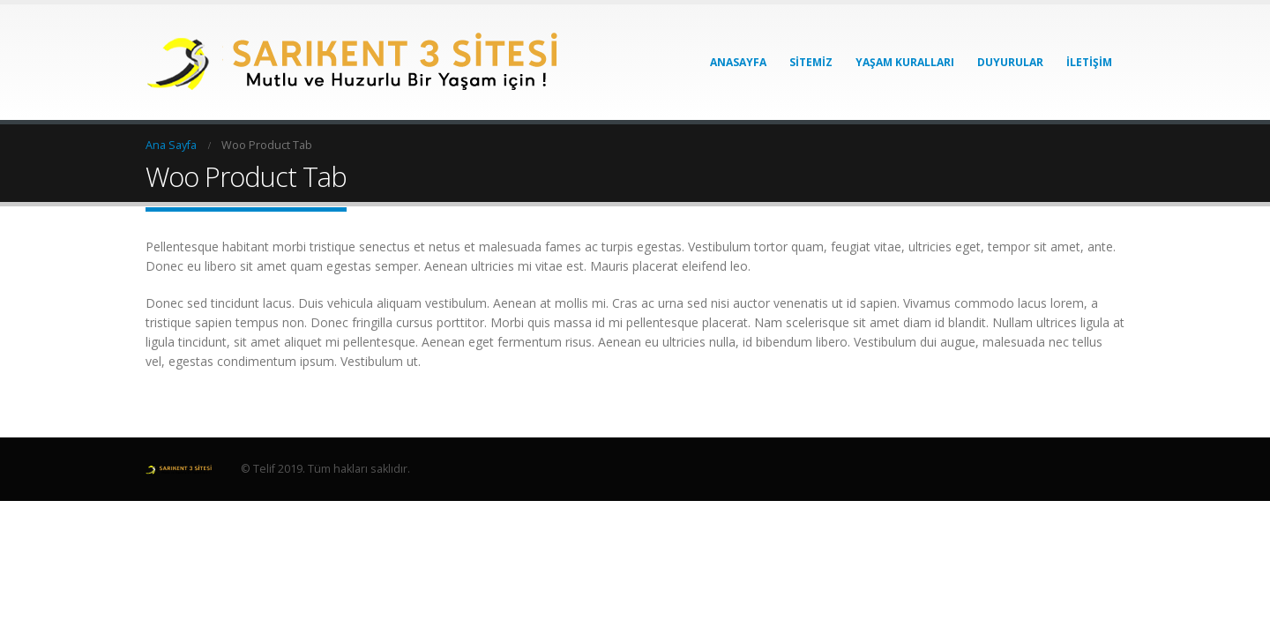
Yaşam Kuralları (904, 62)
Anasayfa (738, 62)
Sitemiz (811, 62)
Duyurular (1010, 62)
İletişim (1089, 62)
